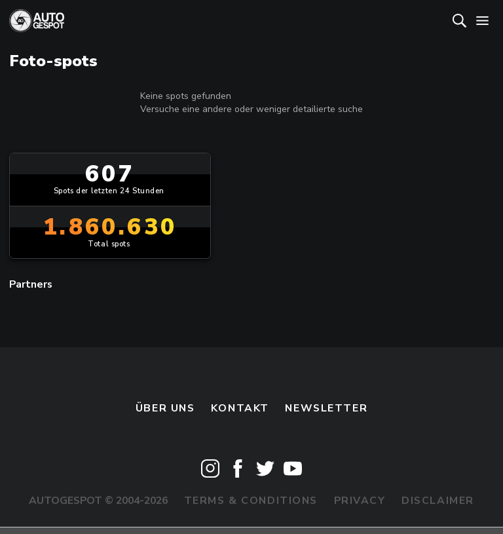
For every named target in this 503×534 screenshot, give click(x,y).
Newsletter (326, 408)
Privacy (360, 500)
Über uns (165, 408)
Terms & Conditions (251, 500)
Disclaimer (437, 500)
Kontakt (240, 408)
